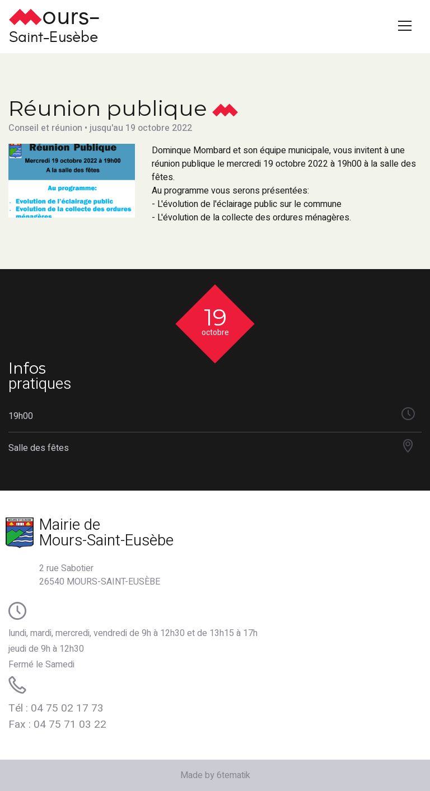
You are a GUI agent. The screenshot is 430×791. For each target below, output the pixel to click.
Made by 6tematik (215, 775)
